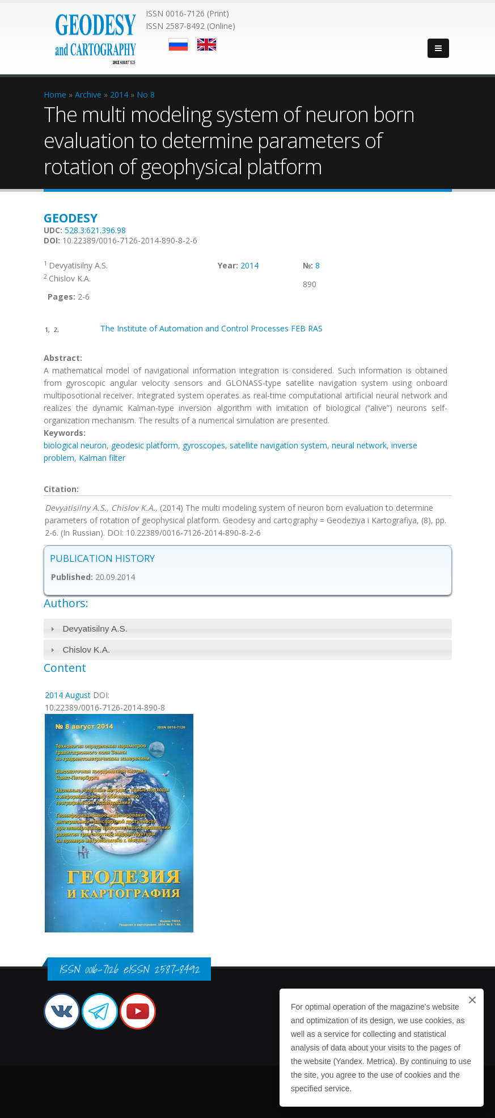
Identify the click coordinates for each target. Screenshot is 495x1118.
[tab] (248, 628)
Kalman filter (102, 457)
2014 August (68, 695)
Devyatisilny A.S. (95, 628)
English (207, 44)
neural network (359, 445)
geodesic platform (144, 445)
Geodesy (71, 218)
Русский (178, 44)
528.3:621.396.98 (95, 230)
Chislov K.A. (86, 649)
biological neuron (75, 445)
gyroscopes (204, 445)
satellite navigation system (278, 445)
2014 (249, 265)
